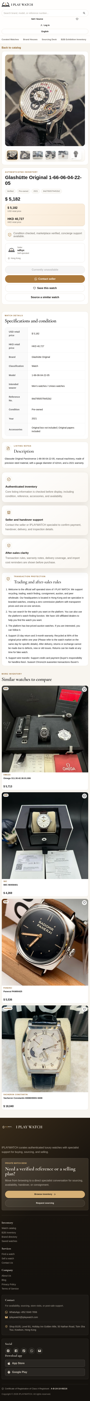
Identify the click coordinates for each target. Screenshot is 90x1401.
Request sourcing (45, 1203)
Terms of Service (10, 1288)
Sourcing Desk (49, 39)
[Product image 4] (50, 155)
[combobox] (42, 13)
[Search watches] (84, 13)
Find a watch (8, 1254)
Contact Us (7, 1262)
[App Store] (45, 1363)
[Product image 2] (25, 155)
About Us (6, 1275)
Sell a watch (8, 1258)
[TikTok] (24, 1351)
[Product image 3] (37, 155)
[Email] (39, 1351)
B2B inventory (9, 1232)
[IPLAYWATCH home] (17, 5)
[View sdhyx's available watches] (45, 252)
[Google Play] (45, 1372)
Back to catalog (11, 47)
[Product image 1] (12, 155)
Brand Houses (30, 39)
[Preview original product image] (45, 100)
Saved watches (9, 1241)
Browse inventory (45, 1194)
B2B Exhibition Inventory (73, 39)
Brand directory (9, 1237)
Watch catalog (9, 1228)
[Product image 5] (63, 155)
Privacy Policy (9, 1284)
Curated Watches (10, 39)
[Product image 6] (76, 155)
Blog (4, 1280)
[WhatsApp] (32, 1351)
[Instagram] (8, 1351)
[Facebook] (16, 1351)
